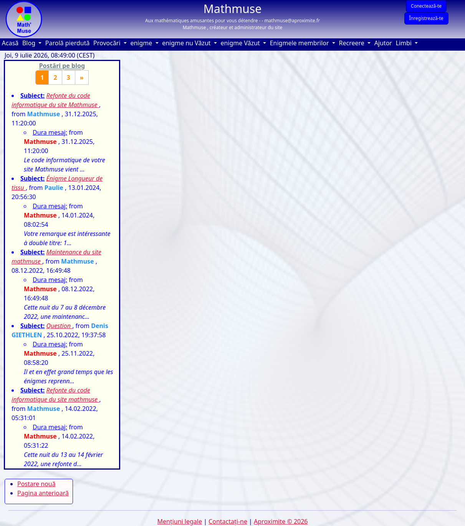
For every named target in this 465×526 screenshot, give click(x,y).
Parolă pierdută (67, 43)
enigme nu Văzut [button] (187, 43)
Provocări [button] (107, 43)
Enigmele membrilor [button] (300, 43)
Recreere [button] (352, 43)
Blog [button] (29, 43)
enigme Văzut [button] (240, 43)
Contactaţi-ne (228, 521)
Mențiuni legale (179, 521)
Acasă (11, 42)
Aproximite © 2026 (281, 521)
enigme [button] (142, 43)
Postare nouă (36, 484)
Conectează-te (426, 6)
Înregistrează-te (426, 18)
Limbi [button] (405, 43)
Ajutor (384, 42)
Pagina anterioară (43, 493)
